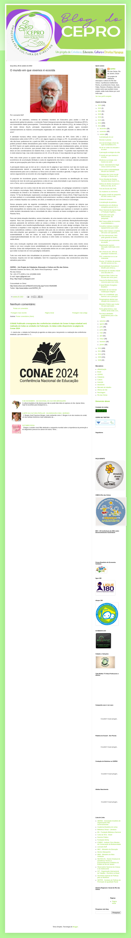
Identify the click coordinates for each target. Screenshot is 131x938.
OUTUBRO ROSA (28, 425)
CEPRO (112, 69)
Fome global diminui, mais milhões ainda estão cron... (109, 310)
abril (101, 336)
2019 (100, 117)
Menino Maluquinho (104, 852)
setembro (103, 321)
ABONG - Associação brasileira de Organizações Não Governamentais (108, 822)
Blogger (75, 927)
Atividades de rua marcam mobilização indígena (108, 290)
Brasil (99, 372)
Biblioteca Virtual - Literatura (106, 829)
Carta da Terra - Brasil (104, 835)
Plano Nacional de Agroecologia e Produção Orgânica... (110, 211)
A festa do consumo (105, 199)
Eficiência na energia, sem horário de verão (108, 161)
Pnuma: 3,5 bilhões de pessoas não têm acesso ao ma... (109, 262)
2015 (100, 120)
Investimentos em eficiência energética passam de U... (109, 206)
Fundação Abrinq (103, 840)
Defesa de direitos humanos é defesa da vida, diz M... (109, 185)
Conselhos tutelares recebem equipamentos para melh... (109, 227)
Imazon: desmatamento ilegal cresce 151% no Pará (109, 166)
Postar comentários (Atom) (25, 316)
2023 (100, 105)
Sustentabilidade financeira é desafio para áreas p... (109, 267)
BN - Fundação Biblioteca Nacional (109, 832)
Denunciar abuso (102, 401)
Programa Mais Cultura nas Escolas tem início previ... (108, 276)
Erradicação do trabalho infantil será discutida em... (109, 271)
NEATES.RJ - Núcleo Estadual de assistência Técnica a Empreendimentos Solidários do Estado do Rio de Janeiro (108, 861)
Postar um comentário (20, 308)
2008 (100, 360)
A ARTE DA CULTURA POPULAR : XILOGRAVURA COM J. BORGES (45, 413)
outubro (102, 134)
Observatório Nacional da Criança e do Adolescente (108, 868)
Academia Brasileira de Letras (107, 827)
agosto (102, 324)
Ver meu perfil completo (103, 96)
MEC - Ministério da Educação (107, 849)
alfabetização (101, 369)
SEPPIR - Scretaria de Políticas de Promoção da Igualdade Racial (109, 881)
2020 (100, 114)
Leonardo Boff (102, 847)
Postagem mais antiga (79, 313)
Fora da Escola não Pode (107, 189)
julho (101, 327)
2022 (100, 108)
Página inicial (49, 313)
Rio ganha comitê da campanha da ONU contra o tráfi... (110, 195)
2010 (100, 354)
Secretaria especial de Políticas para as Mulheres (107, 876)
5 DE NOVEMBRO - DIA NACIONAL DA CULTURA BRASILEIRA (44, 401)
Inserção (100, 382)
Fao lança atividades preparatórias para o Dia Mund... (108, 315)
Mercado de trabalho (104, 387)
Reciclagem (101, 392)
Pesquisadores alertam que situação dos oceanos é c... (109, 300)
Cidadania (100, 377)
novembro (103, 131)
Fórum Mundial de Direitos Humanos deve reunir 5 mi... (109, 180)
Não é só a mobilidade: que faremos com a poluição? (108, 295)
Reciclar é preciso (105, 140)
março (102, 339)
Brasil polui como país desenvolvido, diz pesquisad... (106, 216)
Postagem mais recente (19, 313)
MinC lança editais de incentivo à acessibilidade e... (109, 222)
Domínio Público (102, 837)
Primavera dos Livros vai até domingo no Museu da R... (109, 175)
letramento (101, 385)
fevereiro (103, 342)
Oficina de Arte (102, 390)
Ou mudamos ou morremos (108, 191)
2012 (100, 348)
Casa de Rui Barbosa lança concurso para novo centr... (109, 281)
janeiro (102, 345)
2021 (100, 111)
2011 (100, 351)
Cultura (99, 380)
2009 (100, 357)
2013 (100, 126)
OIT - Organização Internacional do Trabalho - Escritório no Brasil (108, 872)
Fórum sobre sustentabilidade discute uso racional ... (109, 170)
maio (101, 333)
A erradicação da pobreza (108, 202)
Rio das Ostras (102, 395)
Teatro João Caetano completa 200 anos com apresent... (109, 232)
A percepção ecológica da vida (109, 152)
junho (102, 330)
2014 (100, 123)
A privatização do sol (106, 137)
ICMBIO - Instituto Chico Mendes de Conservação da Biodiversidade (109, 843)
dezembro (103, 128)
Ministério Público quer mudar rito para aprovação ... (109, 305)
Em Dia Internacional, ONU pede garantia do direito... (108, 236)
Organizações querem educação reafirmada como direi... (109, 247)
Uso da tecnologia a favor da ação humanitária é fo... (109, 144)
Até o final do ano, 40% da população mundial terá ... (109, 252)
